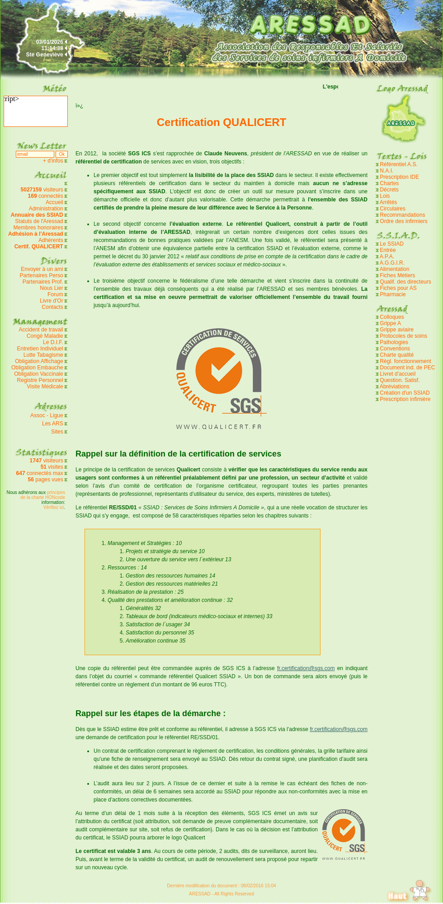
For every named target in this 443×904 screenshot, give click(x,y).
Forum (55, 294)
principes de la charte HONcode (42, 495)
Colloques (392, 317)
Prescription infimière (405, 399)
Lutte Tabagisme (43, 355)
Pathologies (394, 342)
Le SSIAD (392, 244)
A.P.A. (387, 256)
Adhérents (50, 240)
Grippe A (390, 323)
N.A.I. (386, 171)
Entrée (388, 250)
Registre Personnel (40, 380)
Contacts (52, 307)
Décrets (389, 189)
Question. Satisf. (399, 380)
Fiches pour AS (398, 288)
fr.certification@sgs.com (306, 668)
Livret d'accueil (397, 374)
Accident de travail (42, 329)
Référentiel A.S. (398, 164)
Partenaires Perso (42, 275)
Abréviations (395, 386)
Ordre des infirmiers (403, 221)
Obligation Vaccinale (38, 374)
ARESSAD (200, 893)
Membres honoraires (38, 227)
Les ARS (52, 423)
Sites (57, 432)
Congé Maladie (46, 336)
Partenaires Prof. (44, 282)
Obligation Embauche (38, 367)
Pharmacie (392, 294)
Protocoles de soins (403, 336)
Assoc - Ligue (46, 415)
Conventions (395, 348)
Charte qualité (397, 355)
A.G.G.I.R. (392, 263)
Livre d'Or (51, 301)
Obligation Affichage (39, 361)
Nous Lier (51, 288)
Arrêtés (388, 202)
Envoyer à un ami (42, 269)
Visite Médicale (45, 386)
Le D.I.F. (54, 342)
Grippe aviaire (397, 329)
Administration (46, 208)
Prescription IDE (399, 177)
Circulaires (392, 208)
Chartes (389, 183)
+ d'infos (54, 161)
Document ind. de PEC (407, 367)
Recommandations (402, 215)
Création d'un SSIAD (404, 393)
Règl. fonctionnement (405, 361)
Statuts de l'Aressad (39, 221)
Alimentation (395, 269)
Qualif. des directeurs (405, 282)
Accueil (54, 202)
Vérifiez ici (53, 507)
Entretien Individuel (40, 348)
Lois (385, 196)
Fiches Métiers (397, 275)
